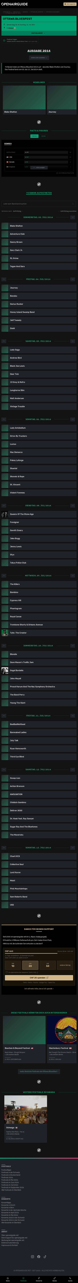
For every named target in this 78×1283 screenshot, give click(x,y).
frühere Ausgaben (52, 12)
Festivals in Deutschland (10, 1175)
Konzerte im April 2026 (10, 1213)
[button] (39, 33)
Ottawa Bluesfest (37, 12)
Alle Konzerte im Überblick (11, 1223)
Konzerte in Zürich (8, 1205)
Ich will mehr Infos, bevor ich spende (38, 989)
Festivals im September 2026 (12, 1188)
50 (48, 965)
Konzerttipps (6, 1203)
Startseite (7, 12)
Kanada (25, 12)
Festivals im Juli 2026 (9, 1185)
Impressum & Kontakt (9, 1245)
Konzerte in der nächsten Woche (13, 1210)
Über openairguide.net (9, 1235)
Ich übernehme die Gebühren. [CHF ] (22, 972)
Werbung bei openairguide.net (12, 1240)
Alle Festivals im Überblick (11, 1190)
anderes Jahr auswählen (39, 57)
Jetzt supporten (70, 4)
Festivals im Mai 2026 (9, 1180)
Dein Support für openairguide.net (14, 1238)
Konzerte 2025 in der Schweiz (12, 1218)
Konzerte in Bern (7, 1208)
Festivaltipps (6, 1170)
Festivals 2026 (7, 1178)
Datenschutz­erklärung (10, 1243)
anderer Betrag (65, 965)
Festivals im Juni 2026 (10, 1183)
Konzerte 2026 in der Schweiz (12, 1220)
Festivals (16, 12)
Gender (44, 136)
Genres (34, 136)
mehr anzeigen (39, 167)
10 (13, 965)
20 (30, 965)
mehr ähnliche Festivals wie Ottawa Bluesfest (38, 1071)
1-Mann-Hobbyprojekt (37, 937)
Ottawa (10, 28)
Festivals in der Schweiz (10, 1173)
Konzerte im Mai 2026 (9, 1215)
